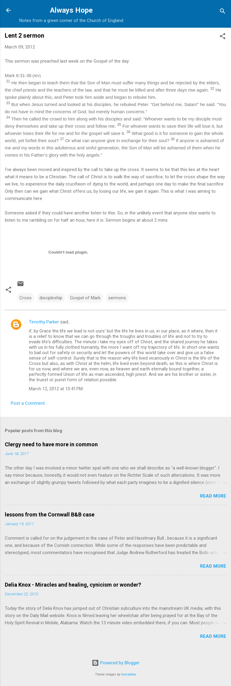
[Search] (222, 12)
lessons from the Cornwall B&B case (49, 514)
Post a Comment (28, 403)
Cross (26, 298)
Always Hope (71, 10)
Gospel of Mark (85, 298)
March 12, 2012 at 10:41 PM (56, 388)
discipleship (50, 298)
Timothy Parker (44, 322)
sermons (117, 298)
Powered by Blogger (116, 663)
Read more (213, 496)
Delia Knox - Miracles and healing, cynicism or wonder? (73, 585)
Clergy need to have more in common (51, 444)
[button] (222, 37)
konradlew (128, 674)
